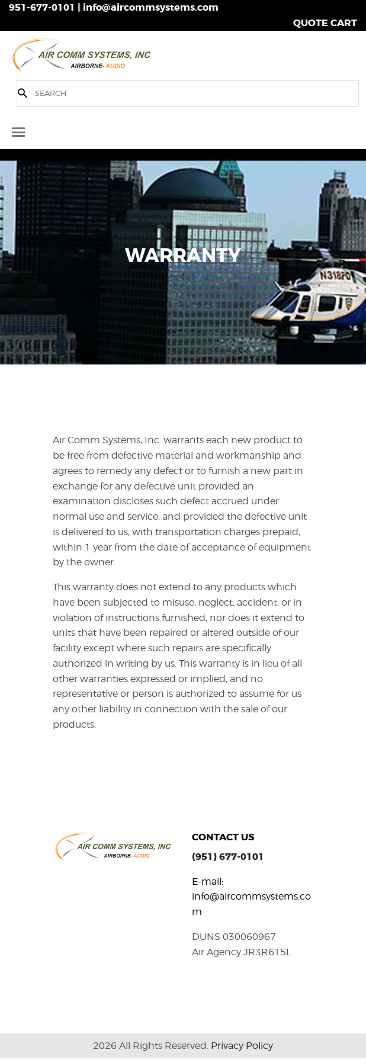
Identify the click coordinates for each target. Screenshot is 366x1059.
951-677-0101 (42, 7)
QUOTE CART (325, 23)
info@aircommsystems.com (151, 7)
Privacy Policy (242, 1045)
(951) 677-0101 (228, 856)
